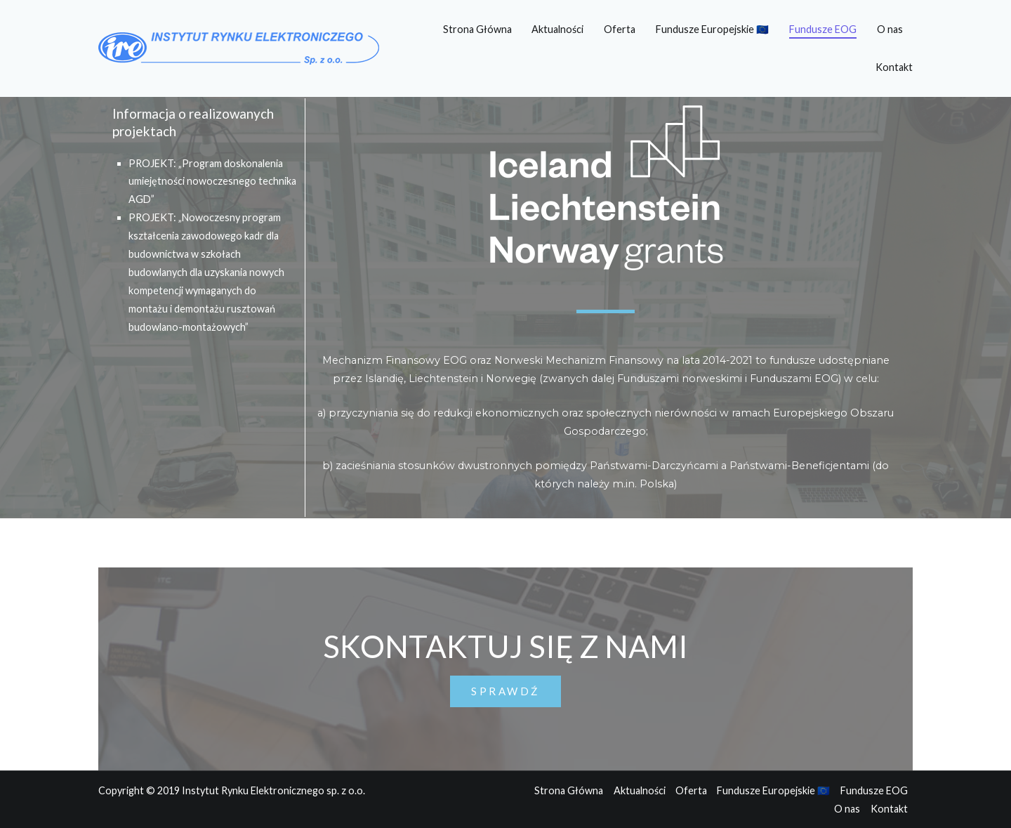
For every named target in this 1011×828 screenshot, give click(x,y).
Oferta (619, 29)
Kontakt (894, 67)
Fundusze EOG (823, 29)
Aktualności (557, 29)
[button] (505, 691)
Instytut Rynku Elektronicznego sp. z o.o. (273, 790)
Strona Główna (477, 29)
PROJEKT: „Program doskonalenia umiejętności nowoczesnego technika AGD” (212, 181)
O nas (890, 29)
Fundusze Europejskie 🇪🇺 (712, 29)
